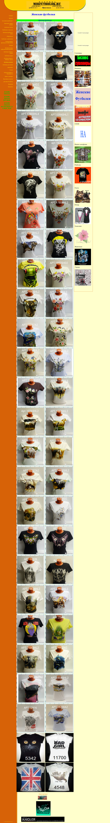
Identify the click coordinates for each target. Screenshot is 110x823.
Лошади (11, 45)
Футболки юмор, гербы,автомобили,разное (7, 48)
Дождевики (10, 67)
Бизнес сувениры (9, 76)
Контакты (10, 86)
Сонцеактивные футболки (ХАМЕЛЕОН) (7, 42)
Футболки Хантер (8, 27)
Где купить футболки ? (7, 20)
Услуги (11, 70)
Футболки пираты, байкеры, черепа (8, 59)
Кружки (11, 18)
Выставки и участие (8, 79)
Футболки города (9, 55)
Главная (11, 15)
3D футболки (10, 36)
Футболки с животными (7, 39)
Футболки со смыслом (7, 30)
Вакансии (10, 84)
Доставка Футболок (8, 81)
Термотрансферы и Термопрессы (8, 73)
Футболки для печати (8, 64)
